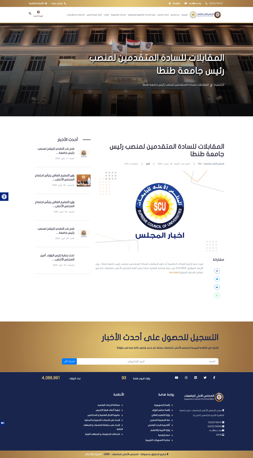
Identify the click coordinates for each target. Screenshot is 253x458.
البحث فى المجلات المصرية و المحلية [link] (102, 420)
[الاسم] (183, 361)
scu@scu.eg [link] (193, 3)
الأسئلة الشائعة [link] (39, 3)
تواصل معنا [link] (60, 3)
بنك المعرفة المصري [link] (160, 420)
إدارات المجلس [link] (163, 15)
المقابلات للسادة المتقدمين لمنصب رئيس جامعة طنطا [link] (176, 84)
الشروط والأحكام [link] (93, 454)
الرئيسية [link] (185, 15)
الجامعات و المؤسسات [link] (76, 15)
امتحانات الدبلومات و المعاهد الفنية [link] (102, 434)
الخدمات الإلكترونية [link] (118, 15)
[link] (4, 196)
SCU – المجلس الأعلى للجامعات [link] (211, 164)
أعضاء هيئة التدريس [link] (94, 15)
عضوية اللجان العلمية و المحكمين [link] (103, 415)
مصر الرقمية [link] (164, 435)
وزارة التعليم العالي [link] (160, 415)
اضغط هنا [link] (174, 272)
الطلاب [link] (106, 15)
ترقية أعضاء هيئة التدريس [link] (108, 410)
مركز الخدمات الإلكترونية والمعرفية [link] (142, 15)
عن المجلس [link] (175, 15)
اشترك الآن (69, 361)
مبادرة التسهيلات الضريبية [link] (157, 440)
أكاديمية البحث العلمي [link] (159, 425)
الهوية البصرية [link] (38, 14)
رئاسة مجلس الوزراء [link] (161, 410)
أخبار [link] (148, 164)
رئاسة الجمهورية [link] (162, 405)
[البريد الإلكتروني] (112, 361)
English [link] (174, 3)
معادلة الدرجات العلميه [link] (109, 405)
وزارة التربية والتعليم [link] (160, 430)
